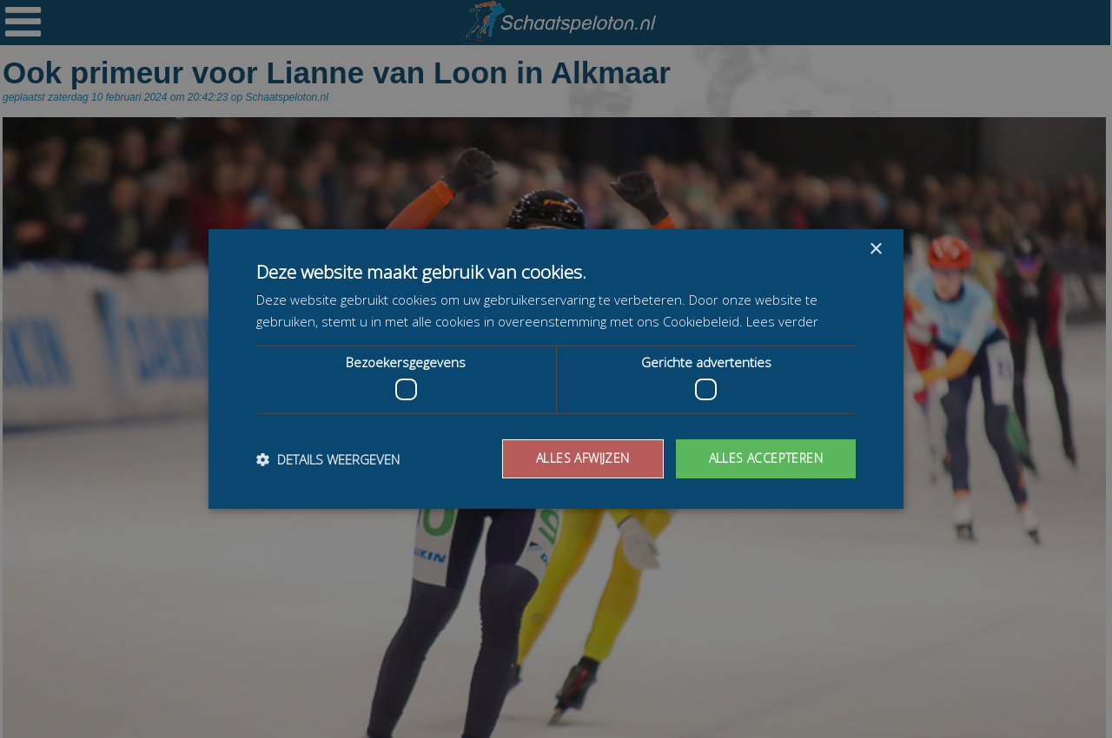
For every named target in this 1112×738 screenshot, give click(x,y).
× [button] (875, 249)
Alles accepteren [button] (766, 458)
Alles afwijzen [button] (583, 458)
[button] (328, 459)
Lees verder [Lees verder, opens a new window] (782, 321)
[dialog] (556, 369)
